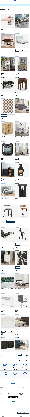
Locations (1, 398)
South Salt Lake (2, 400)
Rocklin (23, 400)
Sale (3, 7)
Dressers (22, 11)
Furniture (15, 7)
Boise (16, 400)
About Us (1, 408)
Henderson (10, 400)
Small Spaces (12, 7)
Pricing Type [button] (28, 9)
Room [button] (21, 9)
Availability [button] (24, 9)
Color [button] (16, 9)
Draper (1, 402)
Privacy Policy (25, 412)
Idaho (17, 399)
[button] (2, 9)
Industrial (9, 7)
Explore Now (4, 371)
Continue (12, 396)
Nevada (10, 399)
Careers (1, 406)
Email (1, 395)
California (24, 399)
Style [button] (18, 9)
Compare (13, 248)
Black (2, 11)
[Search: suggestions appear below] (15, 3)
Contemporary (6, 7)
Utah (1, 399)
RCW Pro (1, 405)
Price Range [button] (13, 9)
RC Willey (1, 7)
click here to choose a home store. (22, 4)
